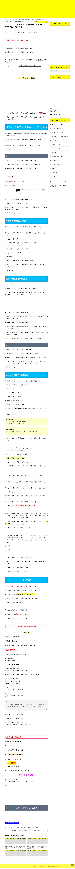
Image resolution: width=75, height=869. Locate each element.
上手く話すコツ (55, 146)
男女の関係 (54, 173)
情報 (52, 165)
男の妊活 (53, 169)
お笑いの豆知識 (55, 127)
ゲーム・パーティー (57, 139)
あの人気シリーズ (56, 123)
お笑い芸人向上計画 (57, 131)
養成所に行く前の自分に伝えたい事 (59, 181)
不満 (52, 150)
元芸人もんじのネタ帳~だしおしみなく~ (49, 866)
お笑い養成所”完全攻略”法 (13, 823)
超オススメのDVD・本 (57, 176)
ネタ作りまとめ (55, 142)
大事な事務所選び (56, 154)
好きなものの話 (55, 161)
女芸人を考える (55, 157)
